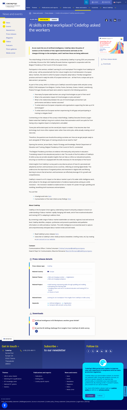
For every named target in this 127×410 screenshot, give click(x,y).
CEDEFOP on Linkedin (102, 351)
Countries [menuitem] (95, 7)
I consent (90, 396)
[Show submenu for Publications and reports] (60, 7)
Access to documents (38, 401)
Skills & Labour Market (10, 376)
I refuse (99, 395)
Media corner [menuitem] (10, 53)
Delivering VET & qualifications (13, 379)
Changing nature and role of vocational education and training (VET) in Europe (68, 289)
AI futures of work (53, 292)
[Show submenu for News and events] (89, 7)
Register (107, 2)
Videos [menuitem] (8, 42)
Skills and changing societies (56, 277)
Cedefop (49, 266)
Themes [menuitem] (34, 7)
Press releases (49, 13)
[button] (106, 20)
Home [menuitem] (28, 7)
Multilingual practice (25, 401)
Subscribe (50, 346)
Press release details (110, 59)
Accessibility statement (12, 401)
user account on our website (45, 239)
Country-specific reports (42, 381)
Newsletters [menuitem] (10, 30)
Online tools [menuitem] (67, 7)
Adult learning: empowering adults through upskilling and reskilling (67, 284)
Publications (38, 376)
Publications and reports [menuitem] (50, 7)
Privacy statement (60, 401)
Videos (68, 387)
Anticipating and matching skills (57, 286)
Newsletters (70, 381)
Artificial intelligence (55, 303)
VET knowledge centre (10, 381)
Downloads (107, 64)
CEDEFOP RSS (110, 351)
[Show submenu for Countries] (100, 7)
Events (68, 379)
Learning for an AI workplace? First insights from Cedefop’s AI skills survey (68, 297)
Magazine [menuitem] (9, 38)
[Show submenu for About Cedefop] (115, 7)
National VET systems (10, 384)
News (68, 376)
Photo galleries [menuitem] (11, 49)
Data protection (71, 401)
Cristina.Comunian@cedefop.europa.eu (72, 248)
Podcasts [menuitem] (9, 45)
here (49, 196)
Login (96, 2)
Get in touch (9, 346)
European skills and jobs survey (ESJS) (60, 305)
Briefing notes (39, 379)
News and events (38, 13)
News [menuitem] (8, 23)
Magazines (70, 384)
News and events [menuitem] (81, 7)
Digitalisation (70, 277)
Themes (5, 373)
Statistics (6, 387)
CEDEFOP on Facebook (88, 351)
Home (30, 13)
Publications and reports (42, 373)
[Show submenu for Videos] (4, 41)
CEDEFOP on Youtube (97, 351)
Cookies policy (50, 401)
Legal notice (80, 401)
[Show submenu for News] (4, 22)
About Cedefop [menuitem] (108, 7)
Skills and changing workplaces (57, 279)
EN (36, 323)
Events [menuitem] (8, 26)
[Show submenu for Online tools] (73, 7)
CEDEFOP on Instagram (106, 351)
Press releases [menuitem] (11, 34)
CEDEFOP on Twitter (93, 351)
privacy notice (104, 390)
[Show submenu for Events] (4, 26)
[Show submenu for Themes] (39, 7)
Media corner (70, 389)
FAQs (2, 401)
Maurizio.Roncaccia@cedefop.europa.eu (79, 251)
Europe (52, 271)
